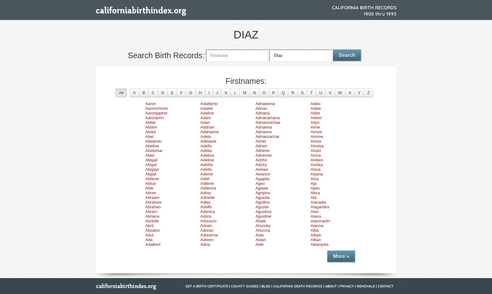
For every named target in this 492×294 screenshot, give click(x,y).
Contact (385, 286)
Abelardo (153, 141)
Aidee (316, 108)
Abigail (151, 160)
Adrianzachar (267, 136)
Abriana (152, 216)
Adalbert (152, 244)
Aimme (317, 136)
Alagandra (320, 207)
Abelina (152, 146)
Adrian (261, 108)
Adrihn (261, 160)
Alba (315, 230)
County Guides (245, 286)
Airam (316, 150)
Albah (316, 235)
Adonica (208, 211)
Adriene (262, 150)
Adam (206, 117)
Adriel (260, 141)
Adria (205, 244)
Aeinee (261, 169)
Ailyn (315, 122)
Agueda (262, 197)
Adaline (207, 113)
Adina (206, 192)
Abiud (150, 183)
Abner (150, 192)
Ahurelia (262, 225)
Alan (315, 211)
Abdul (150, 131)
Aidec (316, 103)
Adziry (261, 164)
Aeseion (262, 174)
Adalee (207, 108)
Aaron (150, 103)
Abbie (150, 122)
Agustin (262, 207)
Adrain (206, 225)
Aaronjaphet (156, 113)
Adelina (207, 155)
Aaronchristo (156, 108)
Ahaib (260, 221)
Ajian (315, 188)
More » (341, 256)
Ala (314, 197)
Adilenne (209, 188)
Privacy (347, 286)
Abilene (152, 178)
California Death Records (297, 286)
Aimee (316, 131)
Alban (316, 239)
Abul (149, 235)
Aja (314, 183)
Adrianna (263, 127)
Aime (315, 127)
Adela (206, 136)
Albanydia (320, 244)
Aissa (316, 169)
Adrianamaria (267, 117)
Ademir (207, 174)
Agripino (262, 192)
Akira (315, 192)
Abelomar (154, 150)
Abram (151, 211)
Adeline (207, 160)
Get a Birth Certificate (206, 286)
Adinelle (208, 197)
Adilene (207, 183)
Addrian (208, 127)
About (331, 286)
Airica (316, 155)
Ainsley (317, 146)
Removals (366, 286)
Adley (206, 202)
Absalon (152, 230)
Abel (149, 136)
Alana (316, 216)
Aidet (315, 113)
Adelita (207, 164)
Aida (259, 235)
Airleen (317, 160)
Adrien (261, 146)
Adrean (207, 230)
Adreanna (209, 235)
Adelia (206, 150)
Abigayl (152, 169)
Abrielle (152, 221)
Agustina (263, 211)
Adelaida (209, 141)
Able (149, 188)
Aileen (316, 117)
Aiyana (317, 174)
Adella (206, 169)
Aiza (314, 178)
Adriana (262, 113)
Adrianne (263, 131)
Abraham (153, 202)
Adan (205, 122)
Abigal (151, 164)
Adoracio (209, 221)
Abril (149, 225)
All (121, 92)
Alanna (317, 225)
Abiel (149, 155)
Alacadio (318, 202)
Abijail (150, 174)
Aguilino (262, 202)
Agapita (262, 178)
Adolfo (206, 207)
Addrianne (210, 131)
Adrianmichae (268, 122)
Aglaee (261, 188)
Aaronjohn (154, 117)
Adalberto (209, 103)
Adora (206, 216)
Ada (148, 239)
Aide (259, 244)
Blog (265, 286)
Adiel (205, 178)
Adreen (207, 239)
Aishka (317, 164)
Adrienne (263, 155)
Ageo (260, 183)
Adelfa (206, 146)
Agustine (263, 216)
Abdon (151, 127)
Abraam (152, 197)
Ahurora (262, 230)
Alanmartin (320, 221)
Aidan (260, 239)
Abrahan (153, 207)
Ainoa (316, 141)
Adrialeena (265, 103)
